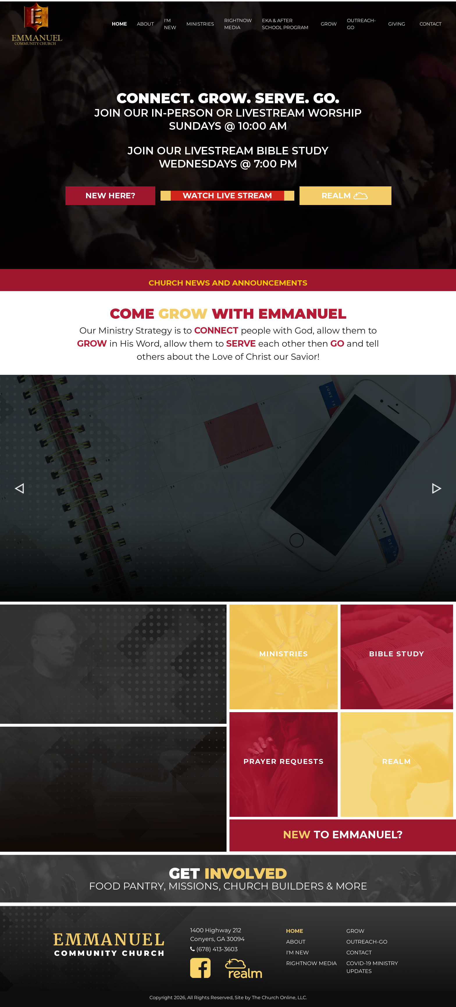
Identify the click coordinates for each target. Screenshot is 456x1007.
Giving (396, 24)
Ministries (200, 24)
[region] (228, 488)
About (145, 24)
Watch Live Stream (227, 195)
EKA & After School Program (285, 24)
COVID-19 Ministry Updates (372, 967)
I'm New (170, 24)
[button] (19, 488)
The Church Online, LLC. (279, 997)
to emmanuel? (343, 834)
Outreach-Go (361, 24)
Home (119, 24)
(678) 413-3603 (216, 949)
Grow (329, 24)
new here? (110, 195)
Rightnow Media (238, 24)
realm (345, 195)
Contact (430, 24)
